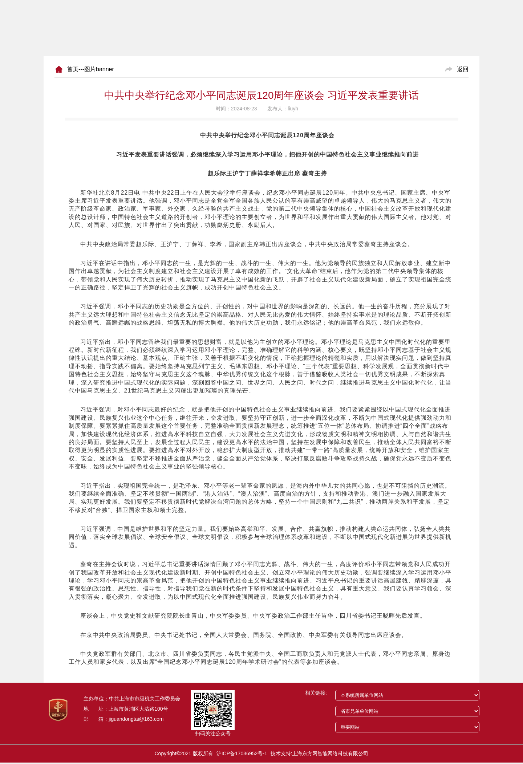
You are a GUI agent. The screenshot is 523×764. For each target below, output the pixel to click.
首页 (72, 69)
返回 (463, 69)
